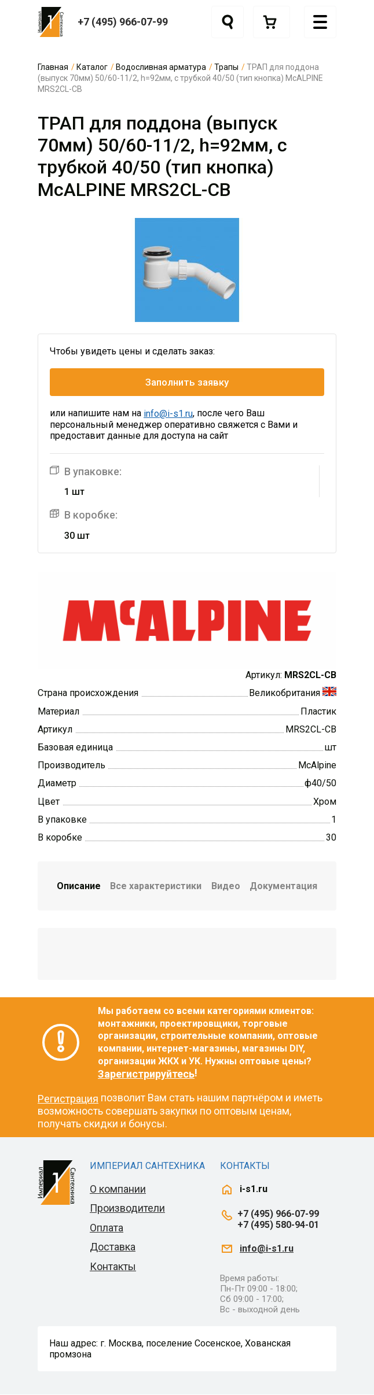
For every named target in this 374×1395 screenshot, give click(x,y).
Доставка (112, 1247)
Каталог (92, 67)
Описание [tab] (79, 885)
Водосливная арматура (161, 67)
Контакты (113, 1266)
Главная (53, 67)
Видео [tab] (225, 885)
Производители (127, 1208)
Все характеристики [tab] (155, 885)
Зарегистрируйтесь (146, 1074)
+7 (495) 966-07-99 (123, 22)
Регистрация (68, 1099)
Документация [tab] (283, 885)
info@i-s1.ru (168, 413)
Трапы (226, 67)
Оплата (106, 1228)
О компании (118, 1189)
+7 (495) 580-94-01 (278, 1224)
